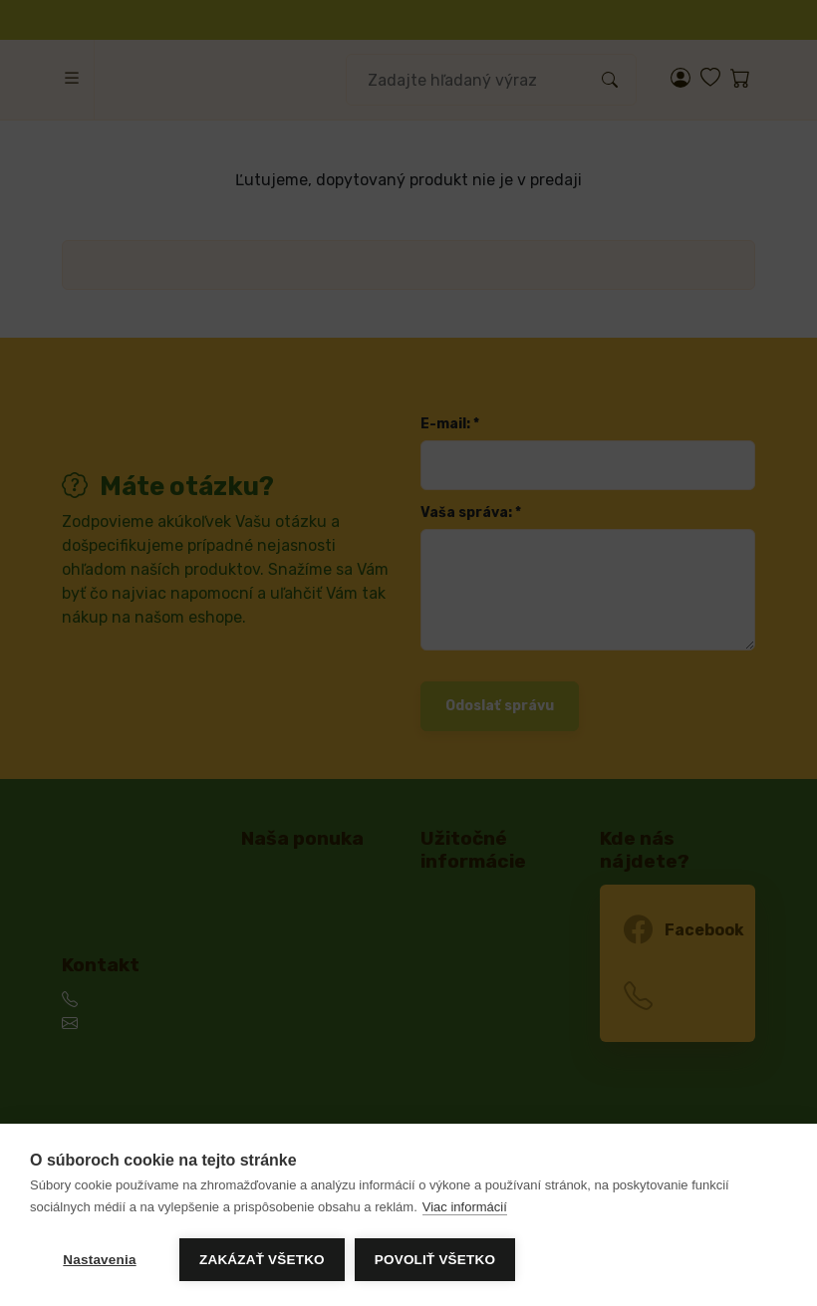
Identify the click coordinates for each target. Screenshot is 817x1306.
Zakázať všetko (262, 1259)
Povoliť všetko (435, 1259)
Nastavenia (99, 1259)
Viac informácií (464, 1206)
